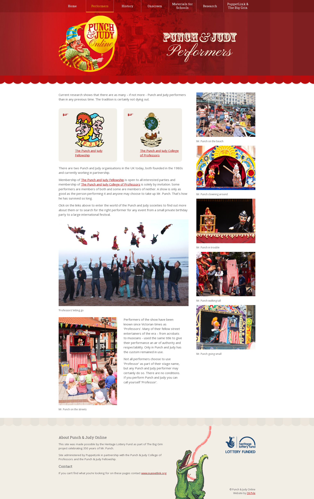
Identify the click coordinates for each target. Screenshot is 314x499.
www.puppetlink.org (153, 473)
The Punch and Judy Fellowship (89, 134)
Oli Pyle (251, 493)
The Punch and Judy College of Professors (159, 134)
